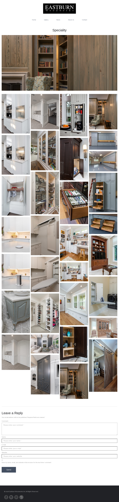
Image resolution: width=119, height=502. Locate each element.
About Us (71, 20)
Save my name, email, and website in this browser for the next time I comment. (26, 462)
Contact (84, 20)
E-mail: (4, 444)
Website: (4, 452)
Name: (4, 437)
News (58, 20)
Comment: (5, 421)
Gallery (46, 20)
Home (34, 20)
